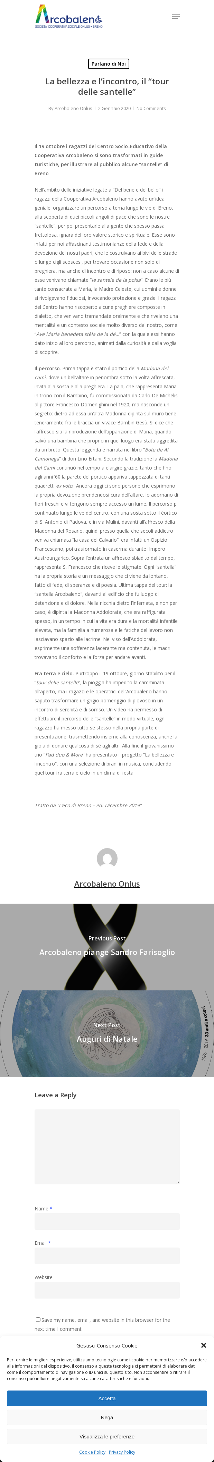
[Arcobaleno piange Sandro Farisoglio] (107, 947)
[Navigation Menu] (176, 16)
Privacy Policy (122, 1452)
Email (43, 1243)
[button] (203, 1345)
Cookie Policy (92, 1452)
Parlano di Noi (109, 63)
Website (44, 1277)
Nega (107, 1417)
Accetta (106, 1398)
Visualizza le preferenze (107, 1436)
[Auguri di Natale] (107, 1033)
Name (44, 1208)
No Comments (151, 108)
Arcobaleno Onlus (73, 108)
